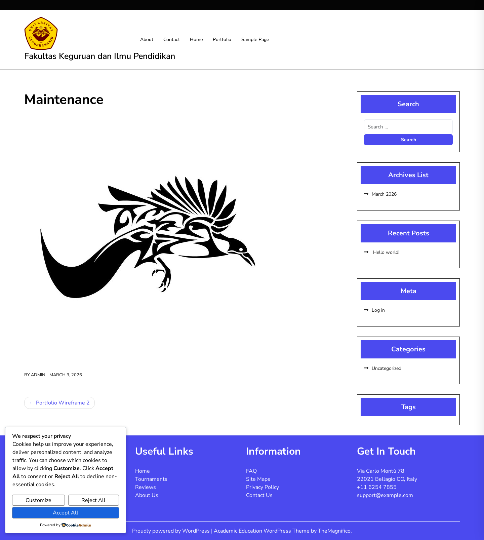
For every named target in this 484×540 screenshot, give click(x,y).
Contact (171, 39)
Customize (38, 500)
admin (38, 375)
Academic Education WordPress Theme (262, 531)
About (146, 39)
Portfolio (222, 39)
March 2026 (384, 194)
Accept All (65, 512)
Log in (378, 310)
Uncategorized (386, 368)
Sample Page (255, 39)
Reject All (93, 500)
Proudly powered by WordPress (171, 531)
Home (196, 39)
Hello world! (385, 252)
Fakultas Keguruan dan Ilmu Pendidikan (99, 56)
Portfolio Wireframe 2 (63, 403)
